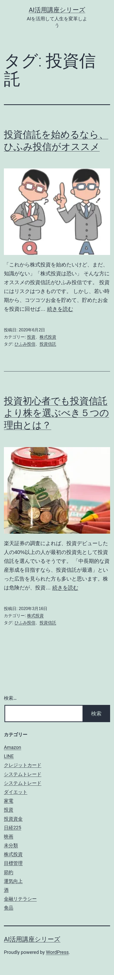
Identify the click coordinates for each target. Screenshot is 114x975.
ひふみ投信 (25, 344)
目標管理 (13, 863)
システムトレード (22, 774)
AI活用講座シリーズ (57, 10)
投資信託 (48, 344)
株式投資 (48, 337)
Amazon (12, 747)
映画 (8, 836)
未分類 (11, 845)
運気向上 (13, 881)
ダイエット (15, 792)
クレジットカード (22, 765)
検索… (10, 698)
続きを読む (60, 309)
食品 (8, 907)
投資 (31, 337)
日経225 (12, 827)
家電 (8, 800)
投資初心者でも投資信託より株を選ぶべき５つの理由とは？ (56, 413)
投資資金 (13, 818)
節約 (8, 872)
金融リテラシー (20, 898)
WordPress (57, 952)
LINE (9, 756)
